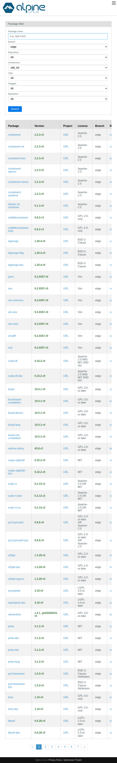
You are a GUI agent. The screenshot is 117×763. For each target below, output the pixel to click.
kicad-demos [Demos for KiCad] (15, 412)
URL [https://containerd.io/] (66, 134)
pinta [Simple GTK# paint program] (11, 626)
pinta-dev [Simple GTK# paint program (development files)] (13, 638)
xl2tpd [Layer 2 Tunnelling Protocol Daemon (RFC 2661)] (11, 555)
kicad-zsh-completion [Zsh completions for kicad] (14, 437)
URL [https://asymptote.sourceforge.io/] (66, 590)
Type (10, 73)
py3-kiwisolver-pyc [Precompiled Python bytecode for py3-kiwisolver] (17, 685)
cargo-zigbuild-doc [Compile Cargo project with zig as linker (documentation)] (17, 472)
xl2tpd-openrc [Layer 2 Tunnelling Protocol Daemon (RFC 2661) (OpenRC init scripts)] (16, 578)
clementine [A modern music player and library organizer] (14, 614)
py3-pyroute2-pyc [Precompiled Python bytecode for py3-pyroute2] (18, 540)
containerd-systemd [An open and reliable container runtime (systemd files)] (14, 194)
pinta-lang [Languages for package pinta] (14, 661)
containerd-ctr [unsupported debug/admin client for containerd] (16, 146)
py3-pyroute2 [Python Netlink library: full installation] (16, 522)
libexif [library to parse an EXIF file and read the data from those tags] (11, 720)
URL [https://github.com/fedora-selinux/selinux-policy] (66, 448)
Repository (13, 52)
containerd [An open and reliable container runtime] (14, 134)
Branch (11, 42)
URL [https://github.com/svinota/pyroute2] (66, 522)
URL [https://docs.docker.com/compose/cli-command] (66, 205)
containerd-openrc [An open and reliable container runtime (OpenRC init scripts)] (14, 170)
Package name (15, 31)
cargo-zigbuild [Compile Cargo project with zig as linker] (16, 460)
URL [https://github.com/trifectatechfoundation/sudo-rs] (66, 483)
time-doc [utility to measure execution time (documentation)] (13, 709)
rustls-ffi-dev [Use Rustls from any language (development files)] (15, 376)
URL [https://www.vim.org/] (66, 276)
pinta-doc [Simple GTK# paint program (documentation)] (13, 649)
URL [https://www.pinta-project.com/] (66, 626)
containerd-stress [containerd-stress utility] (18, 182)
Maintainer (13, 94)
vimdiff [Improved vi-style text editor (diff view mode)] (12, 335)
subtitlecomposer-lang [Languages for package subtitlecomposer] (18, 229)
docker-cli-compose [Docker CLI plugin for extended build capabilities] (14, 206)
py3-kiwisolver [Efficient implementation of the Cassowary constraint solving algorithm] (16, 673)
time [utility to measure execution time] (10, 697)
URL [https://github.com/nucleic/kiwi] (66, 673)
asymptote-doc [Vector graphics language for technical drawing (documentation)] (17, 602)
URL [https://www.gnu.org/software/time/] (66, 697)
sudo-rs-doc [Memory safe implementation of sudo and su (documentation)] (15, 495)
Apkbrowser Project (72, 760)
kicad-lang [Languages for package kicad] (14, 424)
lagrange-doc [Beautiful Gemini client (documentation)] (16, 264)
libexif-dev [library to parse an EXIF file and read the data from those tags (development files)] (14, 732)
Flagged (12, 83)
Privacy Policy (55, 760)
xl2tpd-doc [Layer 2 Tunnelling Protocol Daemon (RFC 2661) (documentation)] (14, 567)
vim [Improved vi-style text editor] (10, 288)
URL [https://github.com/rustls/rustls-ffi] (66, 361)
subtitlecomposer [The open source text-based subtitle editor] (18, 217)
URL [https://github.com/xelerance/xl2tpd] (66, 555)
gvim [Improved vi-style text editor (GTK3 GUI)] (11, 276)
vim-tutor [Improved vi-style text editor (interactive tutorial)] (13, 323)
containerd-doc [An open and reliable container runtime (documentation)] (17, 158)
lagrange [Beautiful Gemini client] (13, 241)
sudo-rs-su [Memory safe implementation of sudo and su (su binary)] (14, 507)
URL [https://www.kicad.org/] (66, 389)
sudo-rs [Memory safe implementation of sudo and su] (12, 483)
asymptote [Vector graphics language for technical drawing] (14, 590)
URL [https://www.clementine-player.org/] (66, 614)
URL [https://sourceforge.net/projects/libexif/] (66, 720)
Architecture (14, 62)
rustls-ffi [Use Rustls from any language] (12, 361)
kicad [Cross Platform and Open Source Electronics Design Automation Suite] (11, 389)
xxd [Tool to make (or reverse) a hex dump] (10, 347)
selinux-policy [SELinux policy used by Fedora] (16, 448)
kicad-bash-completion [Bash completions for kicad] (15, 401)
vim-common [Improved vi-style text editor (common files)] (15, 300)
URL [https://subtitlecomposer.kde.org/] (66, 217)
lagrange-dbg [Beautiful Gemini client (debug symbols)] (16, 253)
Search (15, 109)
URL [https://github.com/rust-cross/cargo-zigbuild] (66, 460)
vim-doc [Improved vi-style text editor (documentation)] (12, 312)
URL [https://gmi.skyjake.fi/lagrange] (66, 241)
